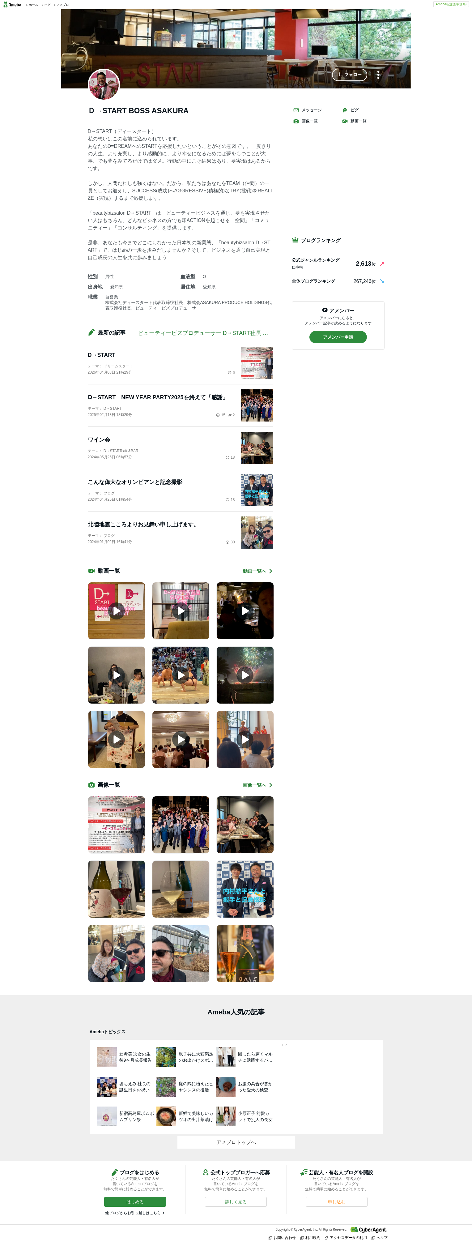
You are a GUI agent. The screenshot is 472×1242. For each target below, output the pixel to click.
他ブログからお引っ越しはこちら (133, 1213)
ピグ (350, 110)
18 (230, 457)
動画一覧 (354, 121)
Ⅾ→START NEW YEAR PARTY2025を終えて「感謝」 (158, 397)
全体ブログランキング (313, 281)
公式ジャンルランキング (315, 260)
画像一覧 (305, 121)
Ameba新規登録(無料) (451, 4)
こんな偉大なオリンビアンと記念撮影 (135, 482)
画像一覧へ (258, 785)
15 (220, 415)
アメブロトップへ (236, 1142)
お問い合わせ (282, 1237)
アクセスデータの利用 (346, 1237)
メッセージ (307, 110)
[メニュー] (378, 75)
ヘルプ (380, 1237)
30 (230, 542)
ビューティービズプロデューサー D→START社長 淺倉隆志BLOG (219, 333)
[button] (349, 75)
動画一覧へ (258, 571)
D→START (102, 355)
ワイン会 (99, 440)
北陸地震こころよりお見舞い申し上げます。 (143, 524)
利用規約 (310, 1237)
